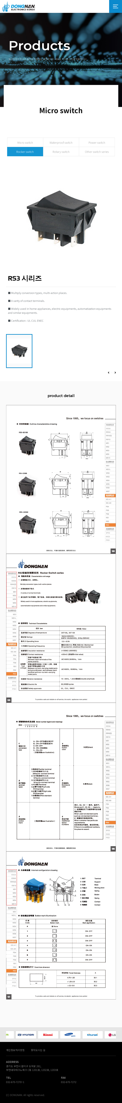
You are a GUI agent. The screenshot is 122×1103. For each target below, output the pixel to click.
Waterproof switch (61, 142)
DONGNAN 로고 (18, 6)
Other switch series (97, 152)
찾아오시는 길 (38, 1050)
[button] (109, 373)
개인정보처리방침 (15, 1050)
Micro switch (25, 142)
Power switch (97, 142)
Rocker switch (25, 152)
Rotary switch (61, 152)
